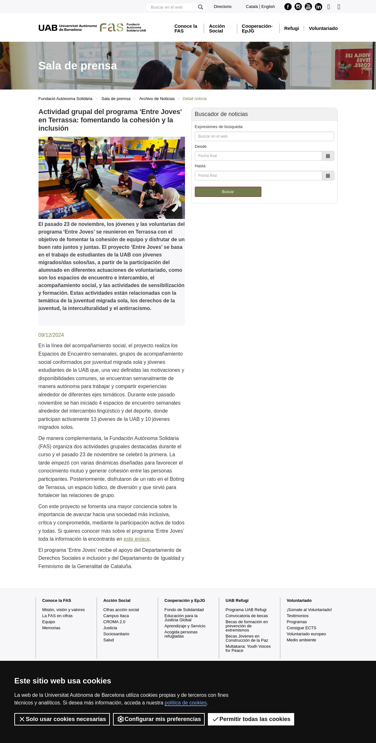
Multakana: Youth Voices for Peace (248, 648)
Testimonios (298, 615)
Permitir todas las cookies (251, 719)
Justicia (110, 627)
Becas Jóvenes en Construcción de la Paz (247, 638)
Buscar (228, 192)
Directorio (223, 6)
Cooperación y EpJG (185, 600)
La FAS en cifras (57, 615)
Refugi (291, 28)
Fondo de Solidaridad (184, 609)
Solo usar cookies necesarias (62, 719)
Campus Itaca (116, 615)
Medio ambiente (301, 640)
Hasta (200, 165)
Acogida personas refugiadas (181, 634)
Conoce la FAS (185, 28)
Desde (201, 146)
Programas (297, 621)
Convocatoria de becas (247, 615)
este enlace (137, 539)
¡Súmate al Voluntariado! (309, 609)
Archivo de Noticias (157, 98)
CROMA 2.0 (114, 621)
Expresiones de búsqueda (219, 126)
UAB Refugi (237, 600)
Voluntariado (323, 28)
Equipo (48, 621)
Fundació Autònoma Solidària (66, 98)
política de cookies (186, 702)
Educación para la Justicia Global (181, 617)
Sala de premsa (116, 98)
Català (252, 6)
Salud (108, 640)
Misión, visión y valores (63, 609)
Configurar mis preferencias (159, 719)
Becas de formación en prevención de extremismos (247, 625)
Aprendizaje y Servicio (185, 626)
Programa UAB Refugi (246, 609)
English (268, 6)
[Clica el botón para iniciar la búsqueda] (200, 7)
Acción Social (217, 28)
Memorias (51, 627)
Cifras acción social (121, 609)
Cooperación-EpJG (257, 28)
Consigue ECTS (301, 627)
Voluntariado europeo (306, 633)
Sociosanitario (116, 633)
